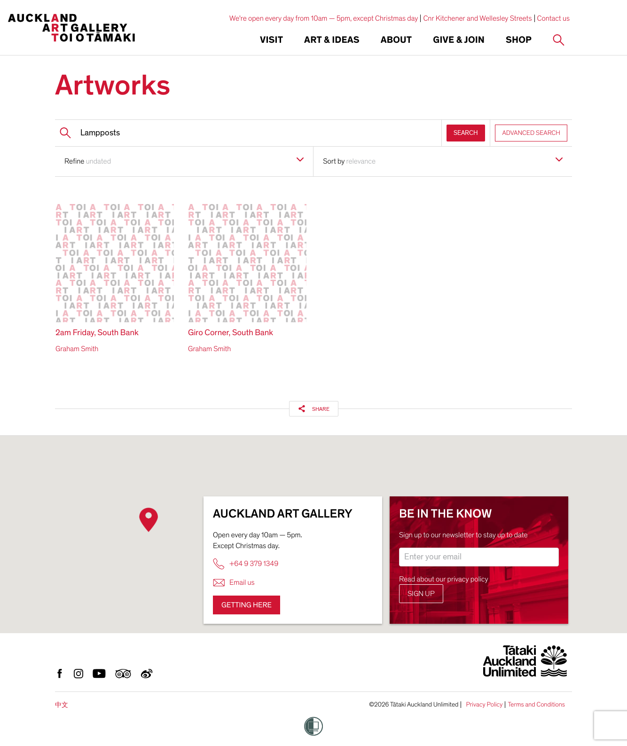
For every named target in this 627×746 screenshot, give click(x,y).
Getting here (246, 605)
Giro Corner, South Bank (230, 333)
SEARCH (466, 132)
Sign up (421, 594)
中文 (61, 704)
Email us (234, 583)
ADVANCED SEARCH (531, 132)
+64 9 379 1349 (245, 564)
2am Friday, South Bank (97, 333)
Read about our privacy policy (443, 579)
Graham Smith (76, 349)
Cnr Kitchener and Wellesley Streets (477, 18)
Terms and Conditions (536, 704)
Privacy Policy (484, 704)
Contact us (553, 18)
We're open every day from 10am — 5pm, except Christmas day (323, 18)
